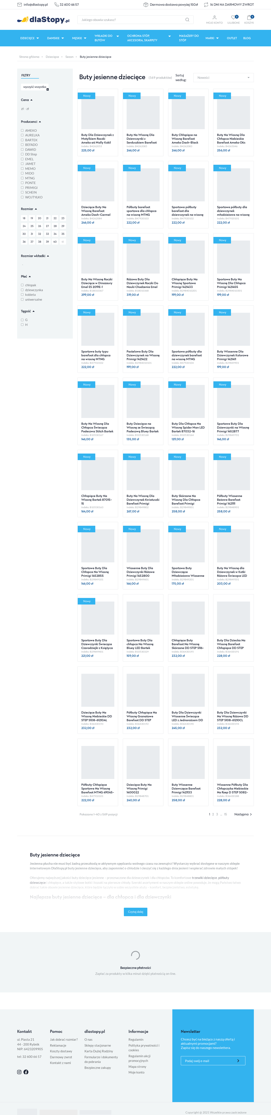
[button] (249, 19)
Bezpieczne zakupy (97, 1067)
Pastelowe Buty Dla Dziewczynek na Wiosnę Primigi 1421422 (143, 355)
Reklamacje (58, 1045)
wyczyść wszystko (34, 87)
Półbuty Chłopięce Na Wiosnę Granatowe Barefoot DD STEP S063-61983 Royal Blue (143, 718)
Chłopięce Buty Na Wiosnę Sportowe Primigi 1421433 (185, 283)
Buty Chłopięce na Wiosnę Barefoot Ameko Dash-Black (185, 138)
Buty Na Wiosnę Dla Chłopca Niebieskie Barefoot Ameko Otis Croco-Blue (231, 140)
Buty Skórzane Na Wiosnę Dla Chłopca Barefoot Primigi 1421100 (186, 501)
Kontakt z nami (60, 1063)
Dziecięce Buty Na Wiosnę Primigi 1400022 (139, 788)
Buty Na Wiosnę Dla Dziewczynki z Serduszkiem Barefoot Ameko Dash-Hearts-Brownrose (142, 142)
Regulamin (136, 1039)
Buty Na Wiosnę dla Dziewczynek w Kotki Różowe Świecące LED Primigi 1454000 (232, 573)
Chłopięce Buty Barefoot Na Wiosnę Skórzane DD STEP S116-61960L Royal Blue (188, 646)
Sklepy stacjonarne (97, 1045)
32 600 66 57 (69, 5)
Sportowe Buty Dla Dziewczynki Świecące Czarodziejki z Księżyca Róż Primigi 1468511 (97, 646)
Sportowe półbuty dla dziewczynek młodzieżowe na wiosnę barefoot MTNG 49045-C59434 (233, 214)
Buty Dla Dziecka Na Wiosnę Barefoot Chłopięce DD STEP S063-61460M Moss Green (231, 647)
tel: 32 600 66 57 (29, 1056)
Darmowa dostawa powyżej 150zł (174, 5)
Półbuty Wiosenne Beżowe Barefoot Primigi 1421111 (229, 499)
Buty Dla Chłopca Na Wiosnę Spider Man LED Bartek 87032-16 (188, 427)
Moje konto (136, 1072)
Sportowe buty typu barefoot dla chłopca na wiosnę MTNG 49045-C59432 (96, 357)
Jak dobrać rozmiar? (64, 1039)
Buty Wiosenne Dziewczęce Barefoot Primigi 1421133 (186, 788)
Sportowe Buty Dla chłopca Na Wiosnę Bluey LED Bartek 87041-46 (140, 646)
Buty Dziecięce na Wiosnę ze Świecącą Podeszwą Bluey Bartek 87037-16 (143, 429)
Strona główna (29, 57)
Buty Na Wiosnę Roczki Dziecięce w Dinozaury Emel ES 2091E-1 (96, 283)
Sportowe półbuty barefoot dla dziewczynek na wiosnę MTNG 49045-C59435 (187, 212)
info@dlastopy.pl (36, 5)
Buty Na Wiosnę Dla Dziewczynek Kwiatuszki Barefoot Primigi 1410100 (143, 501)
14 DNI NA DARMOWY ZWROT (232, 5)
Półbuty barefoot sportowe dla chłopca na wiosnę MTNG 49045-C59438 (141, 212)
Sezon (69, 57)
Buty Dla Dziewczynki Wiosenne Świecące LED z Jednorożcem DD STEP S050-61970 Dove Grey (188, 720)
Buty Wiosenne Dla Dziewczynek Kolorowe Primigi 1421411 (232, 355)
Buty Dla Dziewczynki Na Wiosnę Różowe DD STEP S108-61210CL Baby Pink (232, 718)
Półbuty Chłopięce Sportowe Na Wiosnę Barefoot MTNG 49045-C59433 (97, 790)
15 (225, 814)
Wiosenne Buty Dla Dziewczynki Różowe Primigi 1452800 (141, 572)
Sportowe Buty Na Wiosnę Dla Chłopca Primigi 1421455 (231, 283)
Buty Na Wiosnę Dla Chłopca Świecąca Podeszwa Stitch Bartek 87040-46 (97, 429)
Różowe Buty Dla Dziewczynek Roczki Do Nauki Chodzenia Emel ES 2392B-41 (142, 285)
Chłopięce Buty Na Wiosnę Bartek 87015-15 (96, 499)
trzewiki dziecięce (204, 878)
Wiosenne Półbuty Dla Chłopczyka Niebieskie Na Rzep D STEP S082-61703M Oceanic (232, 790)
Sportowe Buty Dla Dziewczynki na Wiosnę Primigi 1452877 (233, 427)
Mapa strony (137, 1066)
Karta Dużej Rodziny (98, 1051)
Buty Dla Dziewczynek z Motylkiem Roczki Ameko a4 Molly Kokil (97, 138)
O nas (88, 1039)
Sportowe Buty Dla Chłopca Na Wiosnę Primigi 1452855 (95, 572)
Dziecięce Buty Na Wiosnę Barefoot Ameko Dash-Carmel (96, 211)
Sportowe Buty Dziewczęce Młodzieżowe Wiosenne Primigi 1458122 (188, 573)
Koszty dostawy (61, 1051)
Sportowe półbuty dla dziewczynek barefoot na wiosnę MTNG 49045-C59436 (187, 357)
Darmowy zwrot (61, 1057)
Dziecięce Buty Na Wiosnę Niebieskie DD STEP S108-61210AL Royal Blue (96, 718)
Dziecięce (52, 57)
